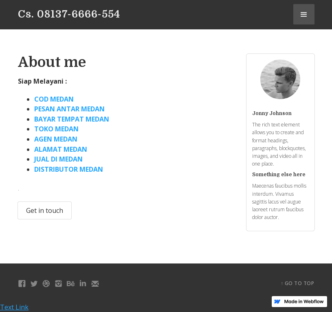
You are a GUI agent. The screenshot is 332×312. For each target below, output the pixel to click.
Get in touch (44, 210)
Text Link (14, 307)
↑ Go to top (297, 283)
